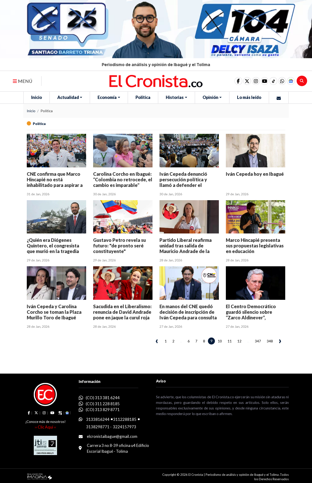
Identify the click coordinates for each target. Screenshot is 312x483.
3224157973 (124, 426)
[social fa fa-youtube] (261, 81)
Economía (107, 97)
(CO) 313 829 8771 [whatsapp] (103, 409)
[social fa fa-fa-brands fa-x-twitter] (241, 81)
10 (220, 341)
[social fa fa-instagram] (251, 81)
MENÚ (22, 81)
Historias (175, 97)
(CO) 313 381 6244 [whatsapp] (103, 397)
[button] (280, 81)
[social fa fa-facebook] (231, 81)
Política (143, 97)
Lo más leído (249, 97)
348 (270, 341)
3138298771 (97, 426)
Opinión (210, 97)
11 (229, 341)
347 (258, 341)
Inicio (36, 97)
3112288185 (124, 419)
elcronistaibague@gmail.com (112, 436)
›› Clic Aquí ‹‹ (45, 427)
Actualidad (68, 97)
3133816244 (97, 419)
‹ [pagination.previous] (156, 340)
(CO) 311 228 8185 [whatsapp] (103, 403)
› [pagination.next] (279, 340)
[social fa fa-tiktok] (270, 81)
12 (239, 341)
